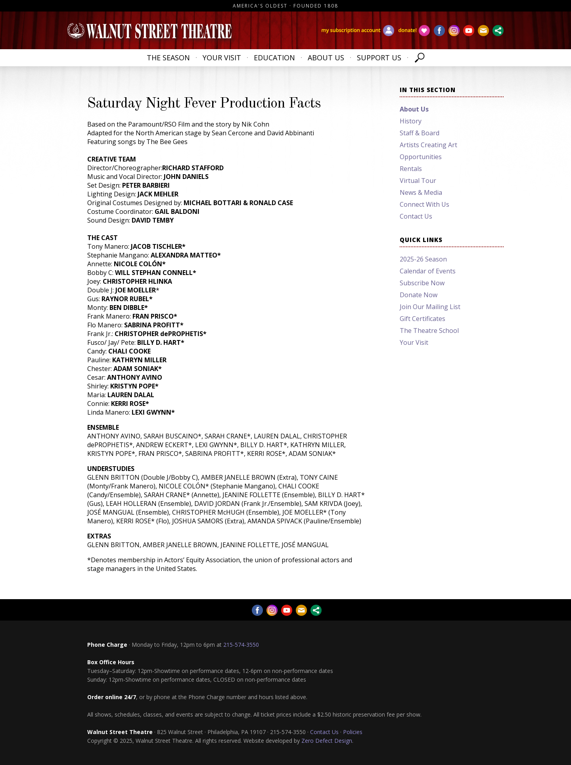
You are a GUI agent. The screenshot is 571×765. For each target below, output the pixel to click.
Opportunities (421, 156)
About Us (326, 57)
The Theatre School (429, 330)
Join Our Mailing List (430, 306)
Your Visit (222, 57)
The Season (168, 57)
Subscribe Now (422, 283)
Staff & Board (419, 133)
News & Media (421, 192)
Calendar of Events (428, 271)
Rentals (411, 168)
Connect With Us (424, 204)
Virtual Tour (418, 180)
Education (274, 57)
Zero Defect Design (326, 740)
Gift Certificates (422, 318)
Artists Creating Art (428, 144)
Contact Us (416, 216)
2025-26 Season (423, 259)
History (411, 121)
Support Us (379, 57)
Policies (352, 732)
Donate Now (418, 294)
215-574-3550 (241, 644)
